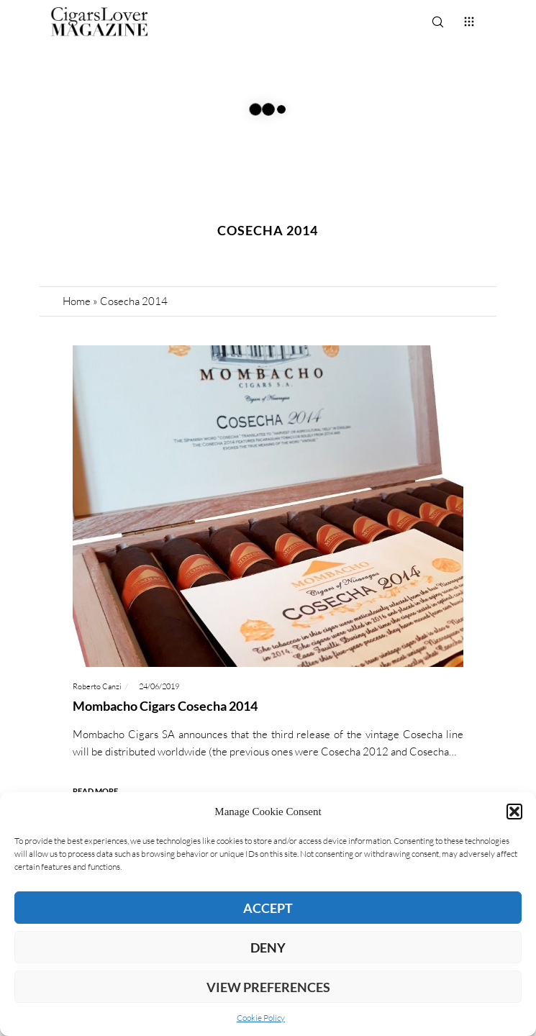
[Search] (437, 21)
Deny (268, 947)
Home (77, 301)
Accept (268, 908)
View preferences (268, 987)
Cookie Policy (261, 1017)
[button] (514, 811)
